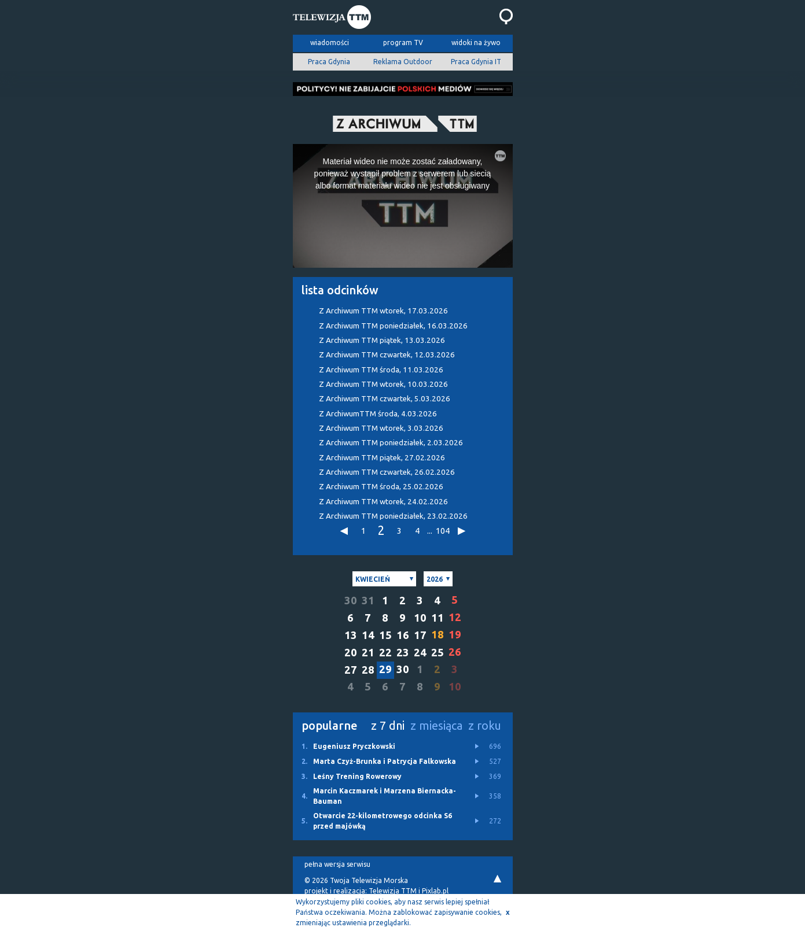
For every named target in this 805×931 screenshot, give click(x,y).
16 (402, 635)
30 (350, 600)
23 (402, 652)
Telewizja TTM (393, 891)
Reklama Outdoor (402, 61)
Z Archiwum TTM (383, 310)
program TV (403, 42)
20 (350, 652)
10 (420, 618)
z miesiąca (436, 725)
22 (385, 652)
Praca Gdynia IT (476, 61)
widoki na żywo (476, 42)
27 (350, 670)
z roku (484, 725)
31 (368, 600)
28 (368, 670)
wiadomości (329, 42)
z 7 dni (388, 725)
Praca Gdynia (329, 61)
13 (350, 635)
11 (437, 618)
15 (385, 635)
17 (420, 635)
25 (437, 652)
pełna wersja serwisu (337, 864)
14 (368, 635)
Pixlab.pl (435, 891)
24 (420, 652)
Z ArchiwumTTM (378, 413)
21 (368, 652)
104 (442, 530)
